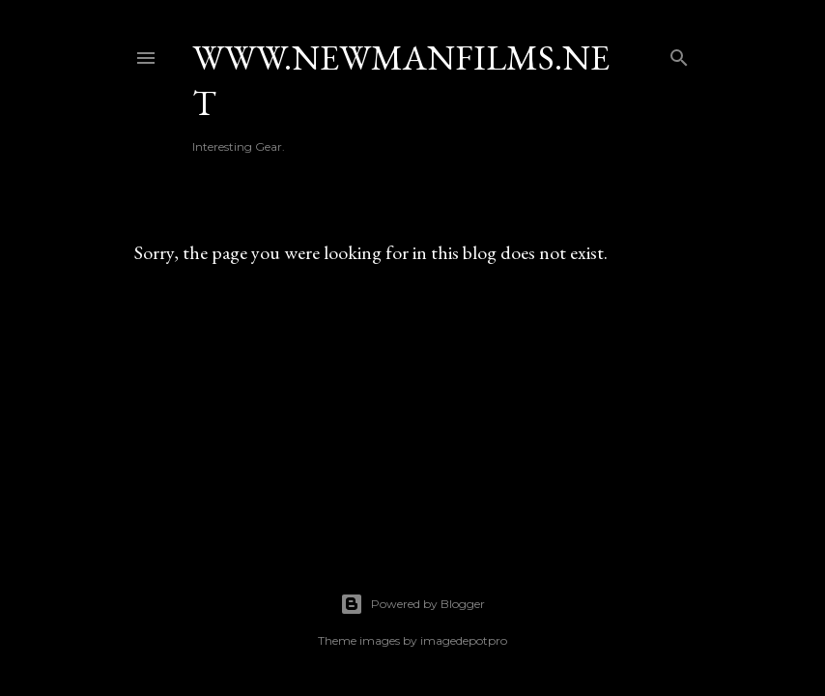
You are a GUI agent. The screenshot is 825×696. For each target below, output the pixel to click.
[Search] (679, 53)
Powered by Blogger (412, 604)
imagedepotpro (463, 640)
